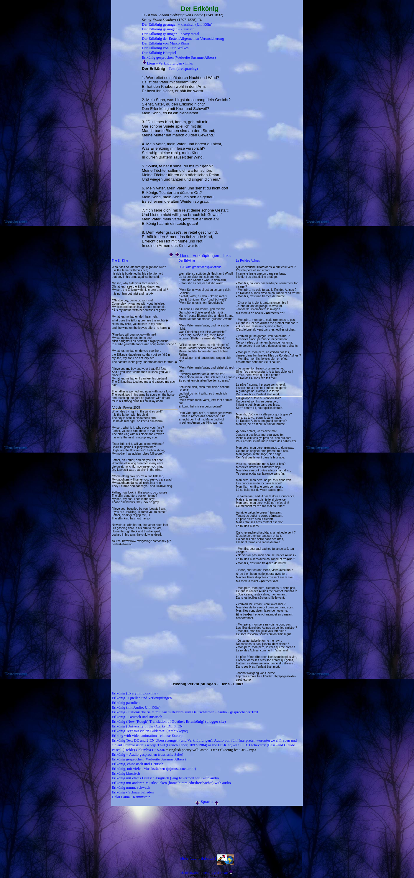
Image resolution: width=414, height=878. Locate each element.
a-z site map (220, 872)
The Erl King (120, 260)
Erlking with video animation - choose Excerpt (147, 735)
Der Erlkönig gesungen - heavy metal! (171, 34)
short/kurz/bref (189, 872)
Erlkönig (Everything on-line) (134, 693)
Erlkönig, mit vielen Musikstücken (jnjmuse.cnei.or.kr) (154, 768)
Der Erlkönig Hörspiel (159, 52)
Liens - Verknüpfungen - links (167, 63)
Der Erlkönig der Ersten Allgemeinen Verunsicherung (183, 38)
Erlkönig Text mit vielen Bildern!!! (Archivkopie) (150, 731)
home (205, 872)
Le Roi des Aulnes (248, 260)
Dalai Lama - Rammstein (131, 797)
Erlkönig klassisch (126, 773)
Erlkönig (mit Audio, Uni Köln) (136, 707)
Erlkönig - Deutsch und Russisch (137, 716)
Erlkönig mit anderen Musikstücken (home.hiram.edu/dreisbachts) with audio (171, 782)
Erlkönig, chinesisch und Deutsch (137, 764)
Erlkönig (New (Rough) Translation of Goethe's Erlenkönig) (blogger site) (169, 721)
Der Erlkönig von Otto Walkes (165, 48)
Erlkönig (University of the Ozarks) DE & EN (147, 726)
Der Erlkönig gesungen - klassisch (168, 29)
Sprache (207, 801)
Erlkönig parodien (125, 702)
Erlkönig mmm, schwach (131, 787)
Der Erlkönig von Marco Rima (165, 43)
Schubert (208, 858)
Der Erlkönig (187, 260)
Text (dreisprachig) (183, 68)
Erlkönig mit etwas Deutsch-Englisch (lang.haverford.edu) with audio (165, 778)
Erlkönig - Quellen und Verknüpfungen (142, 698)
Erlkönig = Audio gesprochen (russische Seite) (147, 754)
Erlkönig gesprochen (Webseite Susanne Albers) (179, 57)
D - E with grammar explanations (200, 267)
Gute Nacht (190, 858)
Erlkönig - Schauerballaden (133, 792)
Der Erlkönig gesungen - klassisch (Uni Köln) (177, 24)
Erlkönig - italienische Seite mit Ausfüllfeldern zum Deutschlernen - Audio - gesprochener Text (185, 712)
